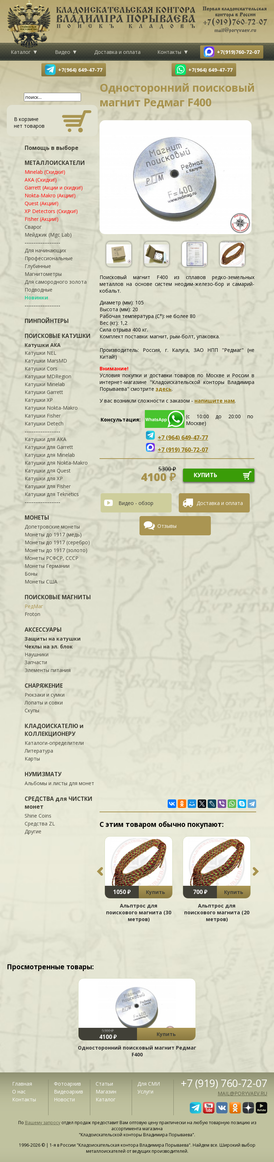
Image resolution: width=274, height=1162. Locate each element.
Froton (32, 614)
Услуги (145, 1091)
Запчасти (36, 662)
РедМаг (34, 606)
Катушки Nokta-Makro (51, 407)
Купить (155, 892)
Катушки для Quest (48, 470)
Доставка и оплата (117, 52)
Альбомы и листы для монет (59, 783)
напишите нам (214, 400)
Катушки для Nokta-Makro (56, 462)
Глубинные (38, 266)
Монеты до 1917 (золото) (56, 550)
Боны (31, 573)
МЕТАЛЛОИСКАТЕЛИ (55, 163)
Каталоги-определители (54, 742)
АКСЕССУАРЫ (43, 629)
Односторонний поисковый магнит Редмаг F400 (137, 1051)
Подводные (38, 289)
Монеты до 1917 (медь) (53, 534)
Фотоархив (67, 1083)
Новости (64, 1099)
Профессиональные (49, 258)
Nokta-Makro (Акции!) (50, 195)
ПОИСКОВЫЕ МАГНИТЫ (58, 597)
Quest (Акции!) (42, 203)
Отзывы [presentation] (167, 525)
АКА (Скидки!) (41, 179)
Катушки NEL (40, 352)
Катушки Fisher (43, 415)
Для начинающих (45, 250)
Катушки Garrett (44, 392)
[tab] (139, 502)
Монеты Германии (47, 565)
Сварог (33, 226)
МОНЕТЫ (37, 517)
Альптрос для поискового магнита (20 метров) (216, 912)
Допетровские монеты (52, 526)
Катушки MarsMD (46, 360)
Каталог (21, 52)
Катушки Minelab (45, 384)
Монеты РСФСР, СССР (51, 558)
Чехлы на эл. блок (49, 646)
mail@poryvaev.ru (242, 1093)
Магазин (106, 1091)
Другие (33, 831)
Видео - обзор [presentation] (135, 503)
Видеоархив (68, 1091)
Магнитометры (43, 274)
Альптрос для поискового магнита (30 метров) (138, 912)
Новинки (36, 297)
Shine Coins (38, 815)
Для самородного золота (56, 281)
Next (255, 871)
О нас (19, 1091)
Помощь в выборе (51, 148)
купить (205, 475)
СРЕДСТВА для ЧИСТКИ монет (58, 802)
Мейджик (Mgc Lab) (48, 234)
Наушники (37, 654)
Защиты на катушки (53, 638)
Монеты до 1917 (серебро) (57, 542)
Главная (22, 1083)
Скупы (32, 710)
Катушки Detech (44, 423)
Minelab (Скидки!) (45, 171)
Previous (99, 871)
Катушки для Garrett (49, 447)
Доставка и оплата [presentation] (220, 503)
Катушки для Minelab (50, 454)
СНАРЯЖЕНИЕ (44, 685)
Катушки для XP (44, 478)
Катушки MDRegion (48, 376)
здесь (164, 388)
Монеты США (41, 581)
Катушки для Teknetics (52, 494)
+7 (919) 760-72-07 (224, 1083)
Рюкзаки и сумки (45, 694)
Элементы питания (48, 670)
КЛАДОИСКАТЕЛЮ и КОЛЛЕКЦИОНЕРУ (54, 730)
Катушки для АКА (45, 439)
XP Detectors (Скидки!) (51, 211)
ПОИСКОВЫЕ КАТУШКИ (58, 336)
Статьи (104, 1083)
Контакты (169, 52)
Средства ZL (40, 823)
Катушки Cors (41, 368)
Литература (39, 750)
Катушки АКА (43, 345)
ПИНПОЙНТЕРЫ (47, 321)
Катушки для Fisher (48, 486)
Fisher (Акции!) (42, 219)
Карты (32, 758)
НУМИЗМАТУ (43, 774)
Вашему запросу (42, 1123)
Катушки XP (39, 399)
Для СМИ (148, 1083)
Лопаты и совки (44, 702)
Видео (62, 52)
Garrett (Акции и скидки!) (54, 187)
